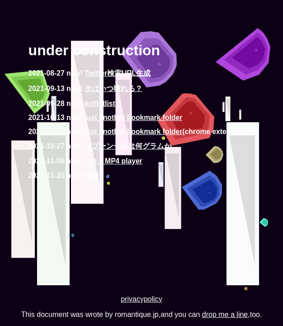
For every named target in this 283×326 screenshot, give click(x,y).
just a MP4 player (113, 161)
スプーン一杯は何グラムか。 (132, 146)
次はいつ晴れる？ (113, 88)
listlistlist (100, 103)
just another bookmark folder (133, 117)
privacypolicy (141, 299)
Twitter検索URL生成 (118, 73)
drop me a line (225, 314)
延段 (92, 175)
